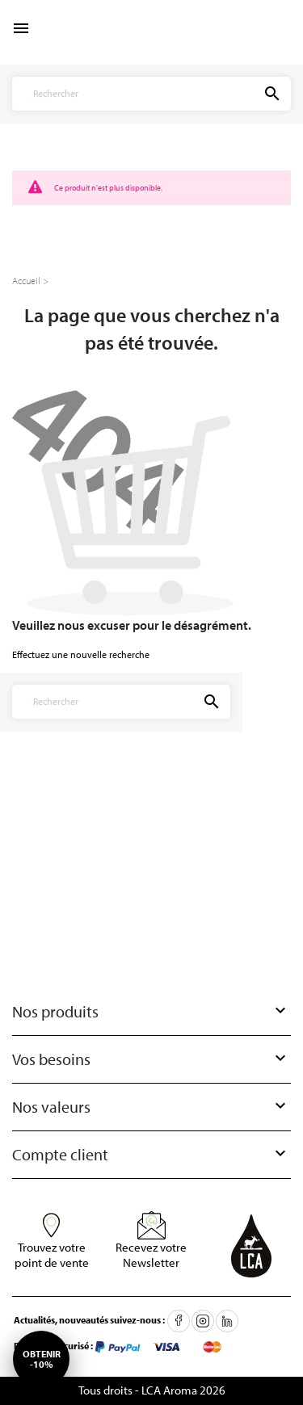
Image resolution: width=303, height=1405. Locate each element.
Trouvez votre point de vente (52, 1254)
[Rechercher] (120, 94)
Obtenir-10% (42, 1359)
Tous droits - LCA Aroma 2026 (151, 1390)
